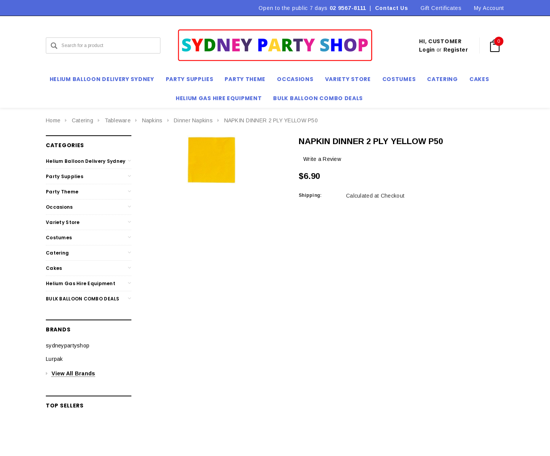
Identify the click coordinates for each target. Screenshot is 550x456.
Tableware (118, 120)
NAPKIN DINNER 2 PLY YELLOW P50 (271, 120)
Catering (82, 120)
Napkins (152, 120)
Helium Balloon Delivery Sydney (85, 161)
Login (427, 50)
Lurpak (54, 359)
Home (53, 120)
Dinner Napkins (193, 120)
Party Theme (62, 191)
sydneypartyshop (67, 345)
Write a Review (322, 159)
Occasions (59, 207)
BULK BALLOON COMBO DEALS (83, 298)
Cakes (54, 268)
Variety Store (63, 222)
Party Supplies (64, 176)
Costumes (59, 237)
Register (455, 50)
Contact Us (391, 8)
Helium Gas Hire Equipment (80, 283)
